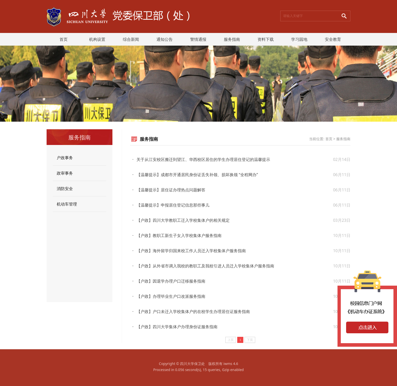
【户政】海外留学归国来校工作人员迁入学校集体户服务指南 (191, 250)
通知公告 (164, 39)
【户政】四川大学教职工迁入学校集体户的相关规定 (183, 220)
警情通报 (198, 39)
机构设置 (97, 39)
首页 (63, 39)
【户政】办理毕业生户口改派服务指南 (170, 296)
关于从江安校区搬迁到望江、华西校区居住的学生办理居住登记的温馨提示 (203, 159)
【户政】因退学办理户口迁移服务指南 (170, 281)
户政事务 (65, 157)
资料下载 (265, 39)
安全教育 (333, 39)
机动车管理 (67, 204)
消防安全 (65, 188)
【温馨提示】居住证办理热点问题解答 (170, 190)
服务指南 (232, 39)
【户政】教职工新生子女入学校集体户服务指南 (179, 235)
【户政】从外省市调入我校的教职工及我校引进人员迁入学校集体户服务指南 (205, 266)
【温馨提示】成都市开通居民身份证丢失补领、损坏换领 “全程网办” (197, 174)
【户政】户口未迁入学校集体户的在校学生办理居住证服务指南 (193, 311)
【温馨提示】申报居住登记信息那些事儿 (172, 205)
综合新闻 (131, 39)
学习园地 (299, 39)
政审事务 (65, 173)
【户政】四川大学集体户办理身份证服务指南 (176, 326)
